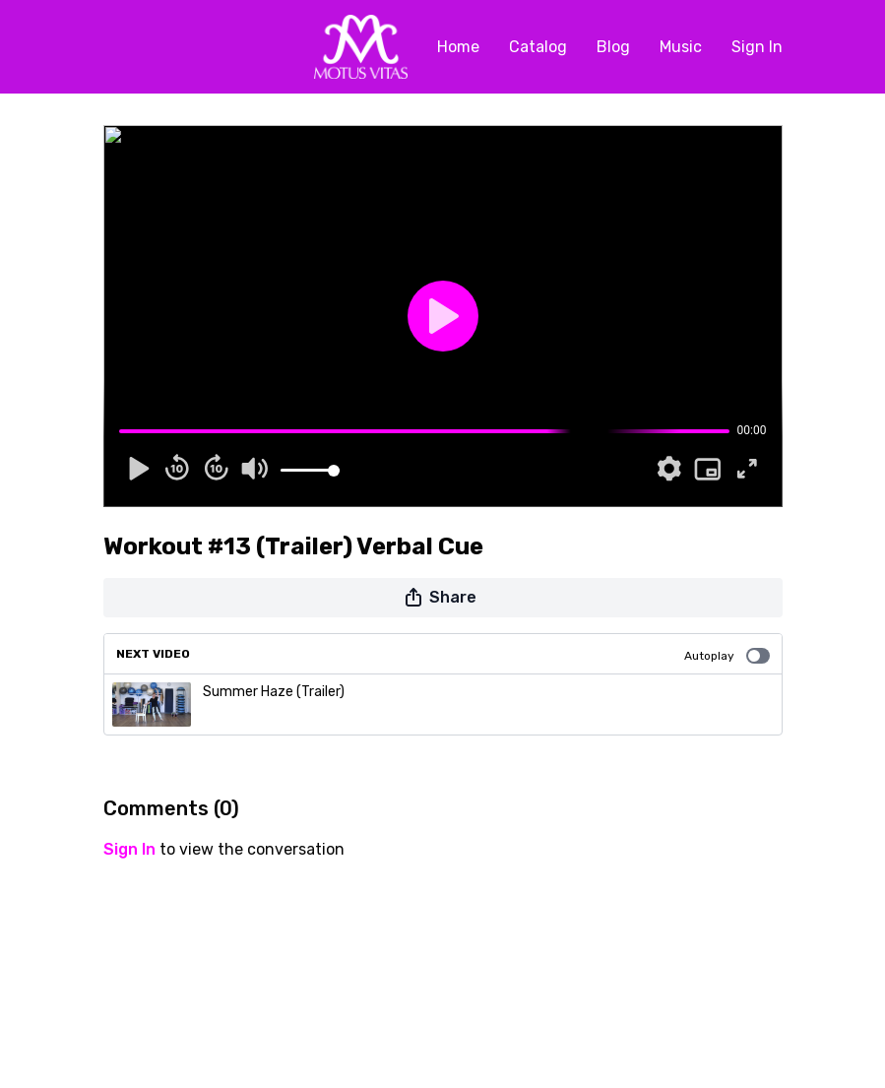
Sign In (757, 46)
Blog (613, 46)
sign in (129, 849)
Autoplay (727, 656)
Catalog (538, 46)
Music (681, 46)
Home (458, 46)
